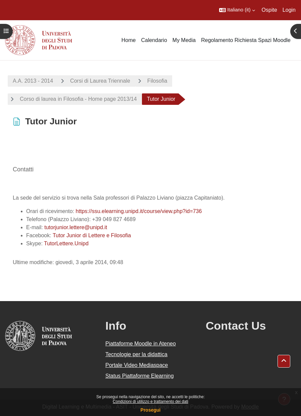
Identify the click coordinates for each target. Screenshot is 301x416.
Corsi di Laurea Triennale (100, 81)
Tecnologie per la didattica (136, 354)
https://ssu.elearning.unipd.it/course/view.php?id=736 (139, 211)
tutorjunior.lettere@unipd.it (75, 227)
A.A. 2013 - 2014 (33, 81)
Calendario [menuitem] (154, 40)
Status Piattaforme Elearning (139, 376)
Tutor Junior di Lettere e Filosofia (92, 235)
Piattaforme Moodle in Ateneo (140, 343)
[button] (237, 10)
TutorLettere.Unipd (66, 243)
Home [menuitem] (128, 40)
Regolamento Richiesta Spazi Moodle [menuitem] (246, 40)
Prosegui (151, 410)
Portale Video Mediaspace (136, 365)
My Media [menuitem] (184, 40)
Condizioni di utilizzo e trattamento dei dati (150, 401)
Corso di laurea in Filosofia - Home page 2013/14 (78, 99)
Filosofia (157, 81)
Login (289, 10)
